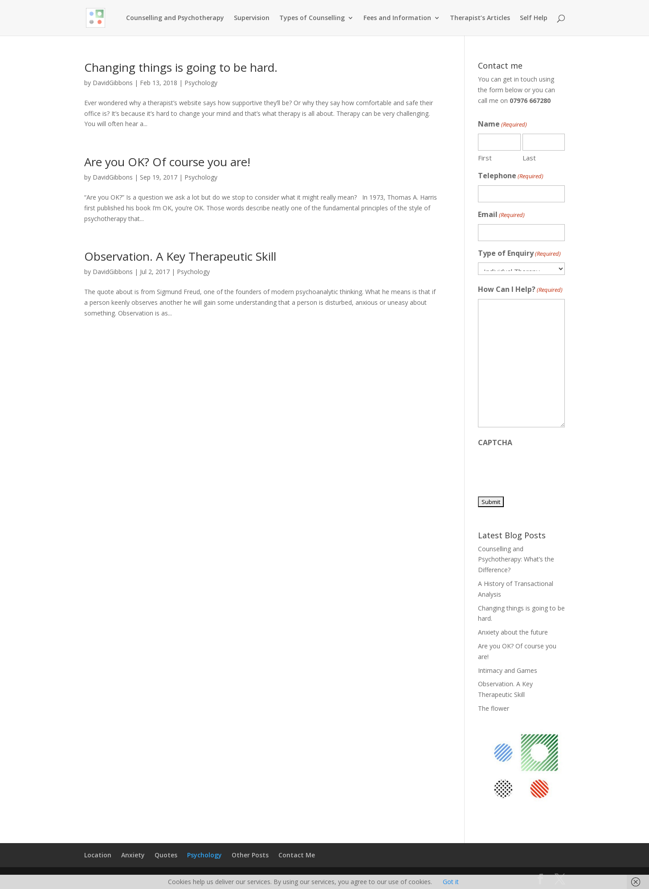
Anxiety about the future (513, 632)
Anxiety (133, 855)
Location (97, 855)
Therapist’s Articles (480, 18)
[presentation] (545, 469)
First (485, 157)
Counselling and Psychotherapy (175, 18)
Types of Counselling (312, 18)
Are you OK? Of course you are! (167, 162)
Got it (451, 881)
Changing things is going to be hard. (181, 67)
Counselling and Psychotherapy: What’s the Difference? (516, 559)
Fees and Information (397, 18)
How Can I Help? (520, 289)
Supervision (251, 18)
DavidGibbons (113, 82)
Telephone (510, 176)
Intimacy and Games (507, 670)
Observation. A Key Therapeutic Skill (180, 256)
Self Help (533, 18)
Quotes (166, 855)
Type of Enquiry (519, 253)
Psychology (200, 82)
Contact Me (296, 855)
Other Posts (250, 855)
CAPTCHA (495, 442)
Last (529, 157)
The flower (493, 708)
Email (501, 215)
